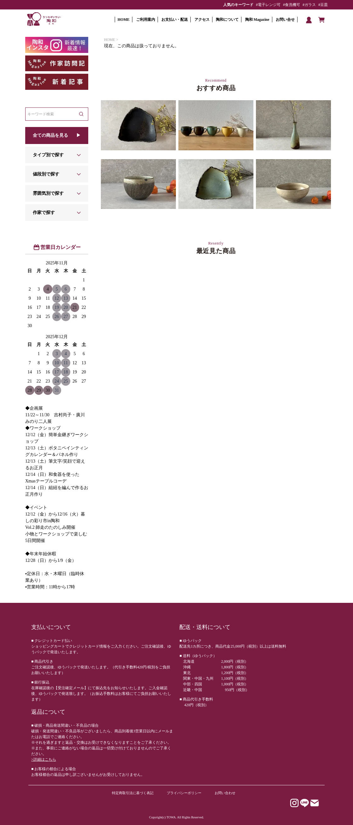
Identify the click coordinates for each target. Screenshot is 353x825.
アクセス (202, 19)
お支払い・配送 (174, 19)
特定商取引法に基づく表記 (132, 793)
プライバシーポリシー (184, 793)
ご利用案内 (145, 19)
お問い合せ (285, 19)
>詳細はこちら (43, 759)
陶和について (227, 19)
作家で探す (44, 212)
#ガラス (309, 5)
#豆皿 (323, 5)
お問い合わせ (225, 793)
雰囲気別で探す (48, 193)
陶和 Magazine (257, 19)
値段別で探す (46, 174)
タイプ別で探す (48, 155)
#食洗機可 (291, 5)
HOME (124, 19)
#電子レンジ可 (268, 5)
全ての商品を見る (50, 135)
